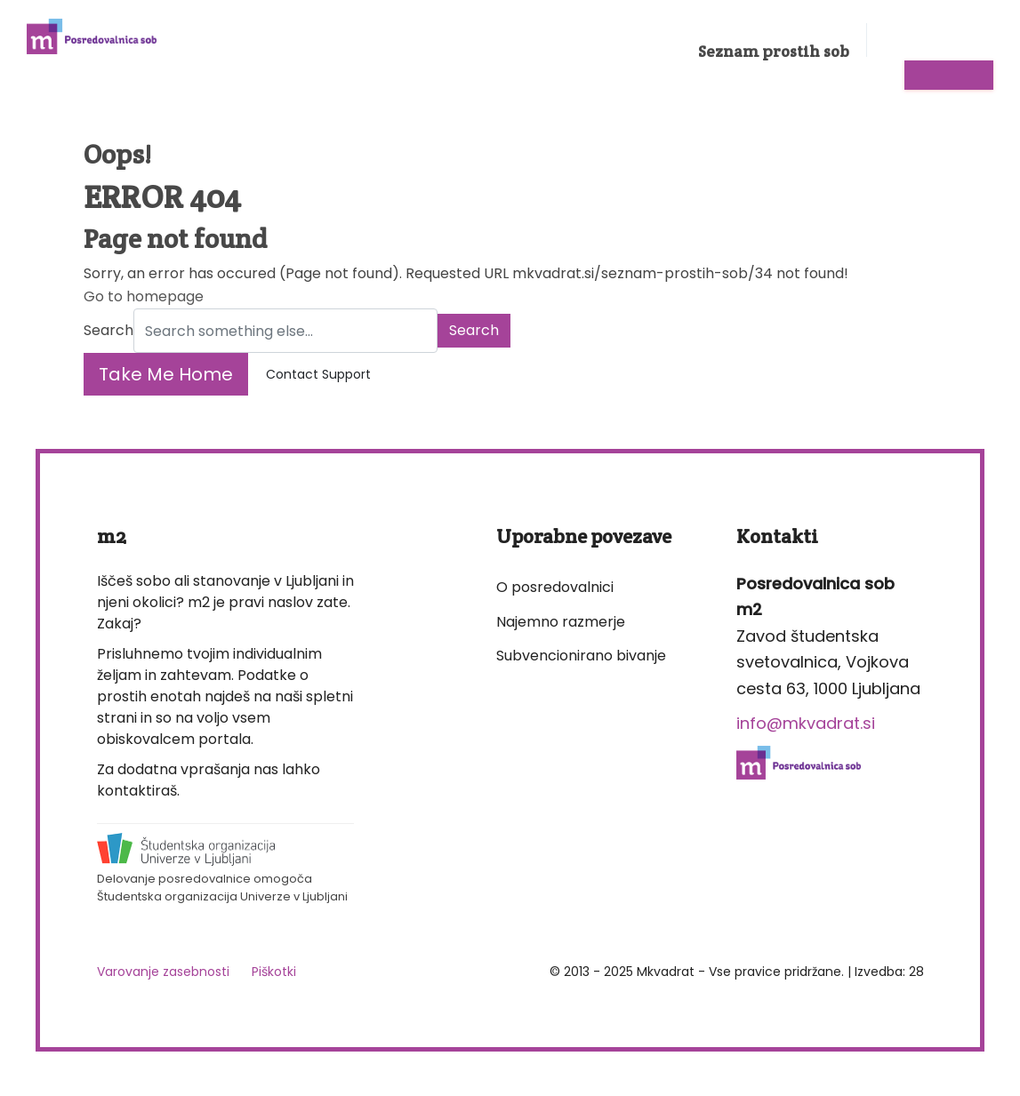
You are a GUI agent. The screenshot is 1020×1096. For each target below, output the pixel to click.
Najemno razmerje (560, 622)
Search (108, 330)
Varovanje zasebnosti (163, 971)
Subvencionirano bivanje (581, 655)
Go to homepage (144, 296)
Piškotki (274, 971)
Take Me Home (166, 374)
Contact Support (318, 374)
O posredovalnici (555, 587)
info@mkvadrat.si (805, 723)
